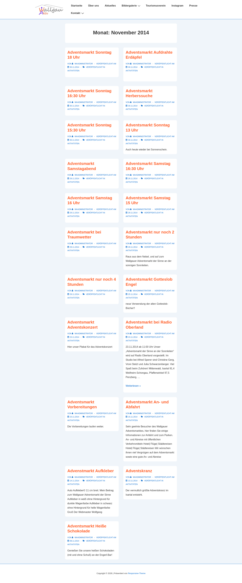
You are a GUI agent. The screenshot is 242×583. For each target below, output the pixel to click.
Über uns (93, 5)
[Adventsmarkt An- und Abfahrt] (132, 417)
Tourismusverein (156, 5)
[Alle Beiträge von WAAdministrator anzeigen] (82, 64)
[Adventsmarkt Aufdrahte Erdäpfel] (132, 67)
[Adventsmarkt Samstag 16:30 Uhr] (132, 178)
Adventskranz (139, 471)
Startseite (76, 5)
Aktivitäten (73, 71)
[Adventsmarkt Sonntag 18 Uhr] (74, 67)
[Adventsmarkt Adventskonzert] (74, 337)
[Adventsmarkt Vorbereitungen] (74, 417)
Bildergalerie (131, 6)
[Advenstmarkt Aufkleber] (74, 481)
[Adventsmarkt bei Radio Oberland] (132, 337)
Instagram (177, 5)
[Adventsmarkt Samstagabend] (74, 178)
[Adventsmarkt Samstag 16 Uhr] (74, 213)
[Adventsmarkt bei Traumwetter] (74, 247)
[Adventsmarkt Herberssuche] (132, 106)
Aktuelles (110, 5)
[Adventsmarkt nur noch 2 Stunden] (132, 247)
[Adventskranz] (132, 481)
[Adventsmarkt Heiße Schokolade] (74, 541)
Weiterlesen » (133, 385)
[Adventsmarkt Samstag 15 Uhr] (132, 213)
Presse (193, 5)
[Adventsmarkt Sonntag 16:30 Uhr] (74, 106)
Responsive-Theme (136, 573)
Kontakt (78, 13)
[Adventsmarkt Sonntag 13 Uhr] (132, 140)
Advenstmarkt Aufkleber (90, 471)
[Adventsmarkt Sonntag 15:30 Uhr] (74, 140)
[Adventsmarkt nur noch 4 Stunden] (74, 294)
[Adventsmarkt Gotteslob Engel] (132, 294)
